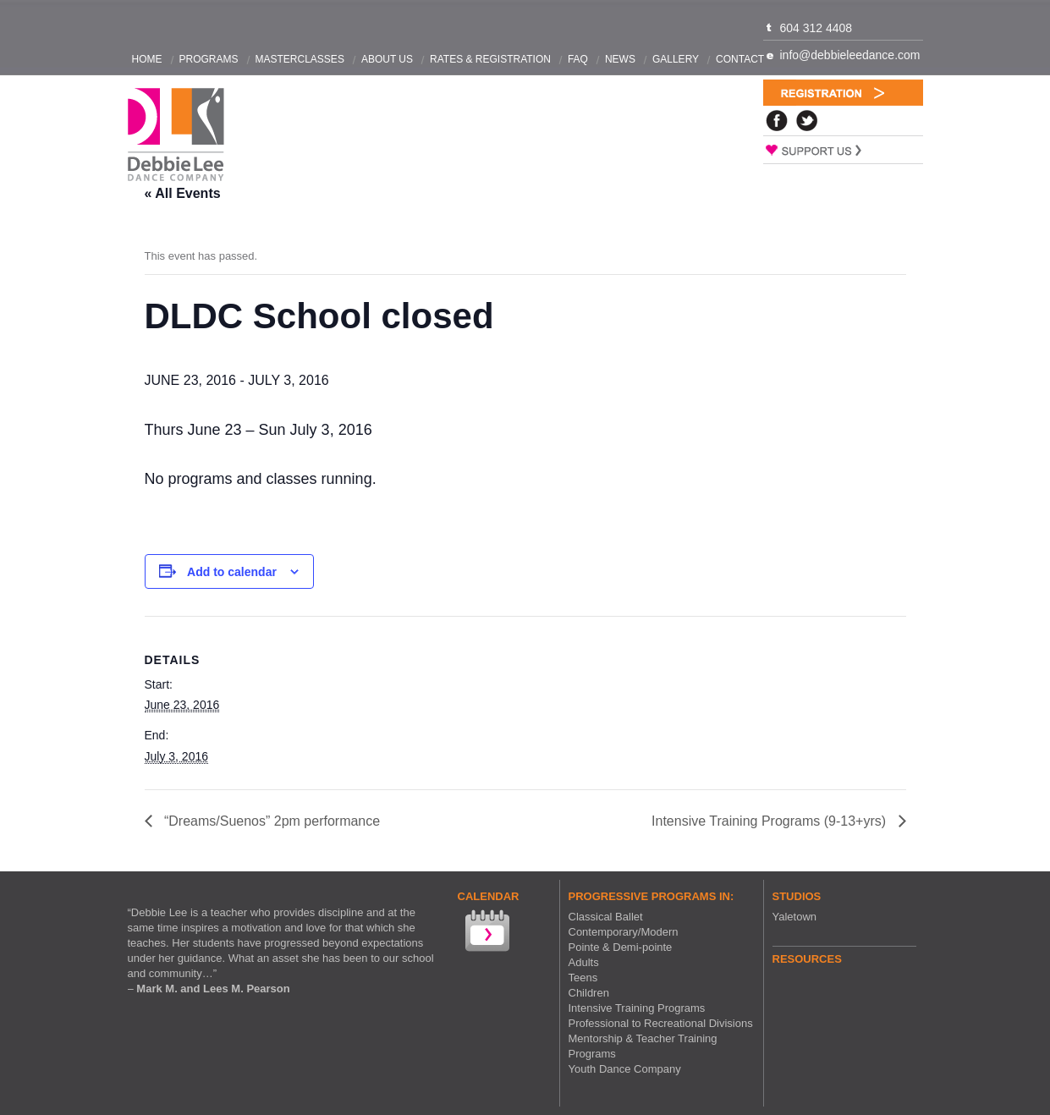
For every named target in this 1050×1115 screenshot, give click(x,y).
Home (147, 59)
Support (843, 149)
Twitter (807, 120)
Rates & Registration (490, 59)
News (620, 59)
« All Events (183, 193)
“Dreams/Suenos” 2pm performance (271, 821)
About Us (387, 59)
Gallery (675, 59)
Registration (843, 93)
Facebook (777, 120)
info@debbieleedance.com (850, 55)
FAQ (578, 59)
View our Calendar (486, 932)
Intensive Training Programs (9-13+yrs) (770, 821)
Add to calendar (232, 572)
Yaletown (794, 916)
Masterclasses (300, 59)
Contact (740, 59)
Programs (209, 59)
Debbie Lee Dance (176, 135)
